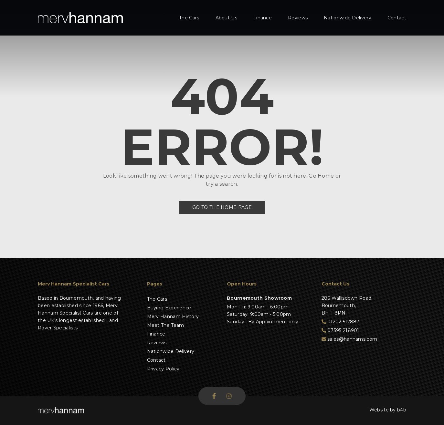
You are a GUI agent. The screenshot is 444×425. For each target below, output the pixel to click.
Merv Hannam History (173, 316)
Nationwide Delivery (347, 18)
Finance (262, 18)
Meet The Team (165, 325)
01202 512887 (341, 322)
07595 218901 (340, 330)
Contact (396, 18)
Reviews (298, 18)
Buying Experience (169, 308)
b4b (401, 410)
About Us (226, 18)
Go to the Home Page (222, 207)
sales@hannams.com (349, 339)
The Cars (189, 18)
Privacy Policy (163, 369)
